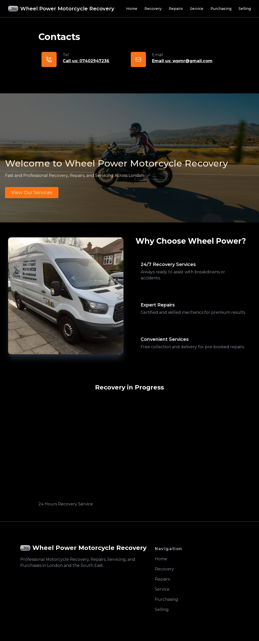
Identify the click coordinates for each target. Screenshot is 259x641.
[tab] (193, 271)
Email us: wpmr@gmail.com (182, 60)
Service (196, 8)
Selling (245, 8)
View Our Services (31, 192)
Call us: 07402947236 (86, 60)
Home (131, 8)
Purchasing (220, 8)
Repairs (176, 8)
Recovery (153, 8)
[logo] (83, 548)
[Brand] (61, 9)
